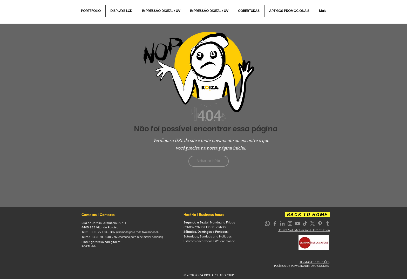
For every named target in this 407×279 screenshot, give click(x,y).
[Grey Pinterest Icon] (320, 223)
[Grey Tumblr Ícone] (327, 223)
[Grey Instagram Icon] (290, 223)
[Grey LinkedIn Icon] (282, 223)
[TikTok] (305, 223)
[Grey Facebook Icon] (275, 223)
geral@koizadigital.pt (105, 242)
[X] (312, 223)
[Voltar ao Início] (208, 161)
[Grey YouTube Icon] (297, 223)
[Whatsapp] (267, 223)
